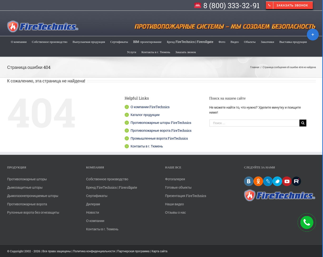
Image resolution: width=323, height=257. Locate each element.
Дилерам (93, 204)
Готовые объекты (178, 187)
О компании (95, 220)
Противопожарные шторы (27, 179)
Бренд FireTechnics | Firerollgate (111, 187)
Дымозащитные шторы (24, 187)
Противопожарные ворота (27, 204)
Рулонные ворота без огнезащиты (33, 212)
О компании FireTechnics (150, 107)
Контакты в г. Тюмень (147, 146)
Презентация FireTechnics (185, 195)
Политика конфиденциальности (94, 251)
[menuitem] (227, 5)
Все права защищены (56, 251)
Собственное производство (107, 179)
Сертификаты (96, 195)
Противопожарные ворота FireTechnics (161, 130)
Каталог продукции (145, 114)
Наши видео (174, 204)
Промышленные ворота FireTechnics (159, 138)
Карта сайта (159, 251)
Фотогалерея (175, 179)
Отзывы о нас (175, 212)
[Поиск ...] (254, 123)
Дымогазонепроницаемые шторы (32, 195)
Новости (92, 212)
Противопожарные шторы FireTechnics (161, 122)
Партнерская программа (133, 251)
